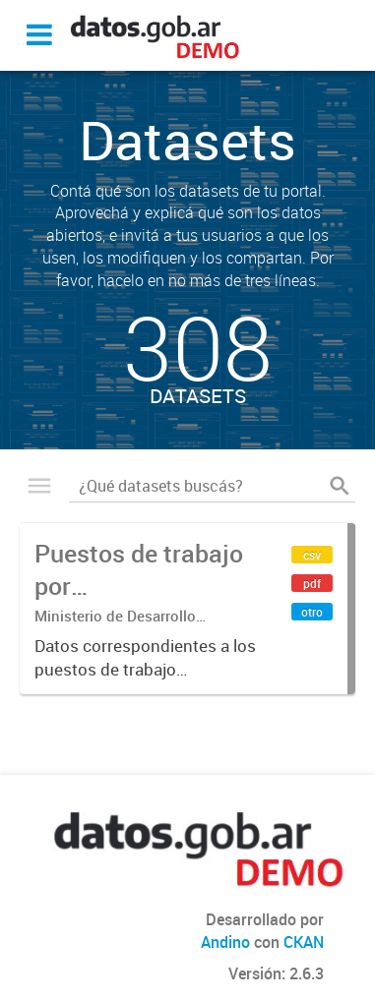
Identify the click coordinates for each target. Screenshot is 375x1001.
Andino (225, 942)
